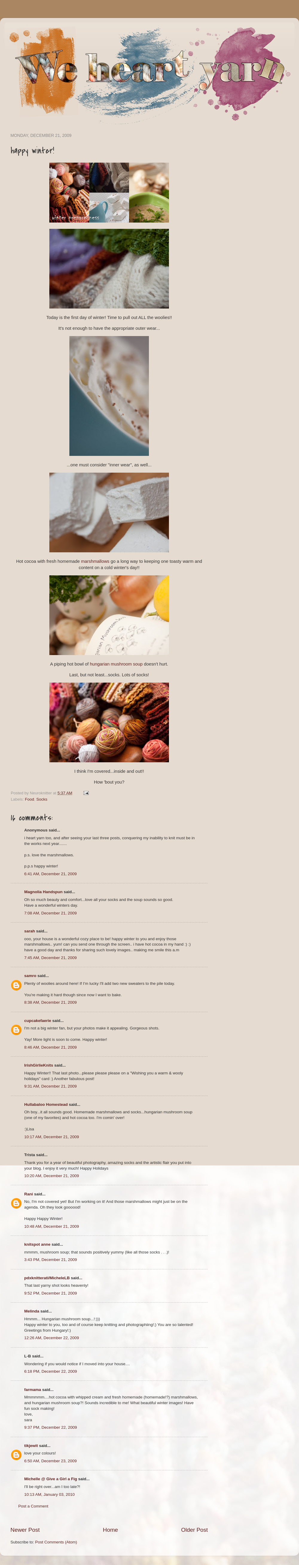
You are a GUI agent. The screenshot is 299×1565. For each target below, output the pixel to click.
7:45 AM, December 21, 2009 (50, 957)
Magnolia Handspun (43, 892)
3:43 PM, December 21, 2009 (50, 1259)
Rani (28, 1194)
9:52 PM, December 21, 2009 (50, 1293)
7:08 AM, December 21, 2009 (50, 913)
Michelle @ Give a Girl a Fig (50, 1479)
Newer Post (25, 1530)
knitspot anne (37, 1244)
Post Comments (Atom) (56, 1542)
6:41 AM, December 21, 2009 (50, 874)
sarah (29, 931)
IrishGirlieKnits (38, 1065)
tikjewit (31, 1445)
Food (29, 799)
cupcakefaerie (37, 1020)
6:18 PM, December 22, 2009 (50, 1371)
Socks (42, 799)
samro (30, 975)
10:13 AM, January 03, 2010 (49, 1494)
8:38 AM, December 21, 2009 (50, 1002)
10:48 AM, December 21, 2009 (51, 1226)
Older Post (194, 1530)
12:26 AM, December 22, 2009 (51, 1338)
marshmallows (95, 561)
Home (110, 1530)
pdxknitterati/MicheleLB (47, 1278)
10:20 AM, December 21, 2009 (51, 1176)
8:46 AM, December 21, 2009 (50, 1047)
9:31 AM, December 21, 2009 (50, 1086)
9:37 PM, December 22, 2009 (50, 1427)
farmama (32, 1389)
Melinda (31, 1311)
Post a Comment (33, 1506)
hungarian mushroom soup (116, 664)
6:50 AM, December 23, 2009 (50, 1461)
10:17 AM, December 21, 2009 (51, 1137)
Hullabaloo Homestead (46, 1104)
